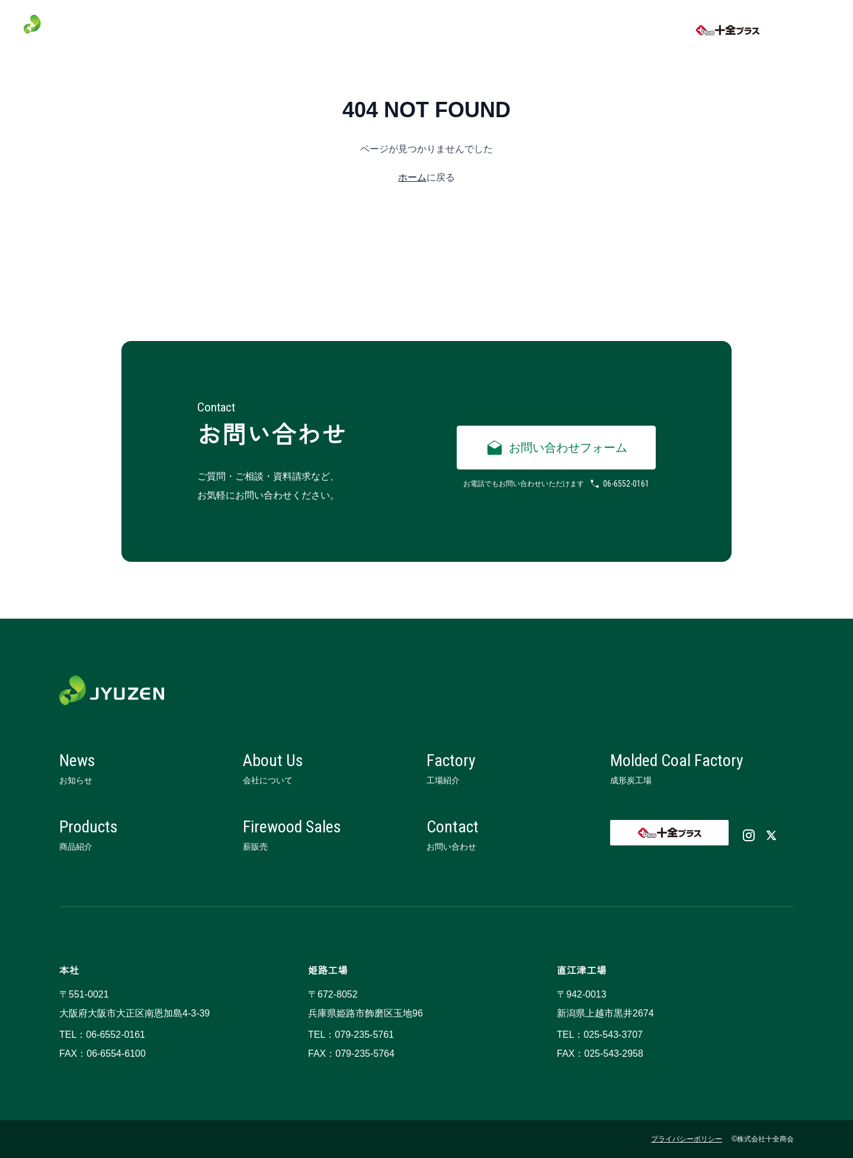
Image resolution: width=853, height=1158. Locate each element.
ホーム (412, 177)
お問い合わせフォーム (556, 447)
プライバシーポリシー (686, 1139)
